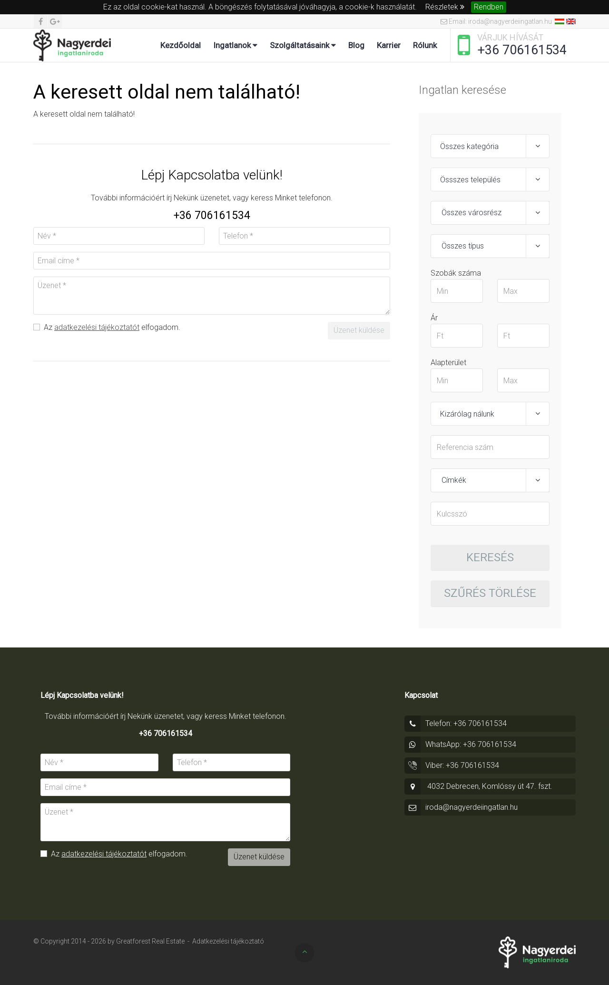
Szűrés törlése (490, 593)
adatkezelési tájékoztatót (96, 327)
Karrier (389, 45)
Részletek (444, 6)
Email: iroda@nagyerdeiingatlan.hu (496, 21)
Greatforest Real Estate (150, 941)
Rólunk (425, 45)
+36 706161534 (522, 50)
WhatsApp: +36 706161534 (470, 744)
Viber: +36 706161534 (462, 765)
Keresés (490, 557)
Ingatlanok (235, 45)
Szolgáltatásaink (303, 45)
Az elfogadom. (106, 327)
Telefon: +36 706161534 (466, 723)
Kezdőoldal (180, 45)
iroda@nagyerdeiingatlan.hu (471, 807)
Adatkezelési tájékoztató (228, 941)
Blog (356, 45)
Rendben (488, 6)
